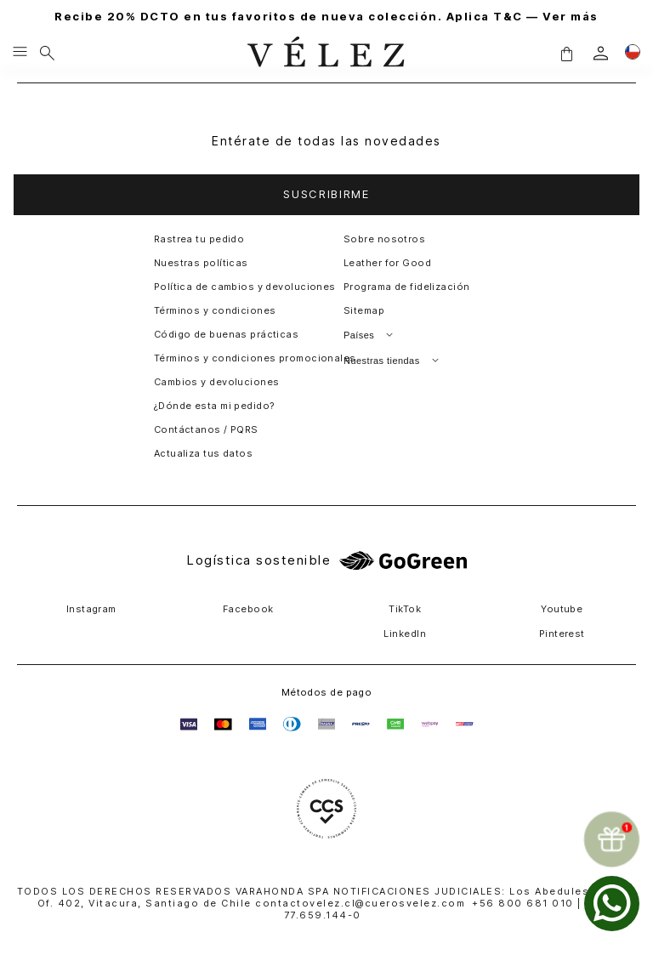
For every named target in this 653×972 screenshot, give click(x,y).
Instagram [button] (91, 609)
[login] (600, 53)
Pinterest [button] (562, 633)
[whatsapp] (611, 903)
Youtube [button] (561, 609)
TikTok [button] (405, 609)
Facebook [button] (248, 609)
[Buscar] (47, 52)
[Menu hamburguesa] (20, 52)
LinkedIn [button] (404, 633)
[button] (566, 53)
